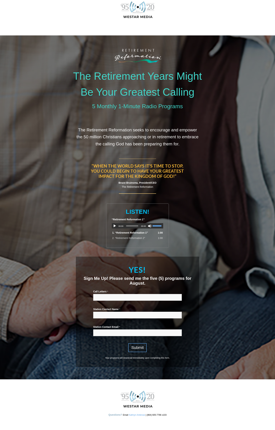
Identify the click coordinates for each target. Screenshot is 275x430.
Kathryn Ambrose (137, 415)
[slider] (132, 226)
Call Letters (100, 291)
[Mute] (149, 226)
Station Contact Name (106, 309)
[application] (137, 225)
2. (128, 238)
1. (130, 232)
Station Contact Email (106, 327)
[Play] (114, 226)
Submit (137, 347)
